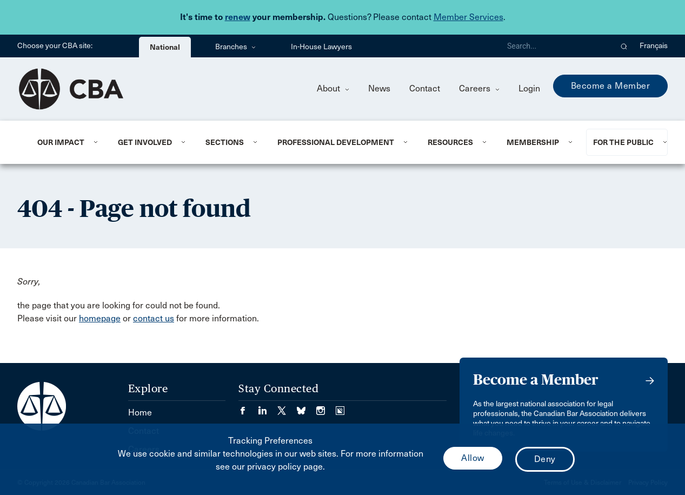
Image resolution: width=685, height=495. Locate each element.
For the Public (623, 142)
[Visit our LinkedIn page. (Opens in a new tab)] (267, 407)
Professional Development (335, 142)
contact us (153, 318)
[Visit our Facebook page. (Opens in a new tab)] (248, 407)
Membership (533, 142)
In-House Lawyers (321, 46)
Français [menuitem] (654, 45)
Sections (224, 142)
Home (140, 412)
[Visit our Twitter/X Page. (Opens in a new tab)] (287, 407)
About (333, 88)
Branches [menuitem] (235, 46)
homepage (100, 318)
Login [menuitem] (529, 88)
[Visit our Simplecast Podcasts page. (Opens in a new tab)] (340, 407)
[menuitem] (64, 142)
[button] (624, 46)
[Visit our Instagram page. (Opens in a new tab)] (326, 407)
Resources (450, 142)
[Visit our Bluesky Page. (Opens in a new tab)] (306, 407)
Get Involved (145, 142)
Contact (424, 88)
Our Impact (60, 142)
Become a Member (610, 86)
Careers (479, 88)
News (379, 88)
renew (237, 17)
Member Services (468, 17)
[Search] (555, 46)
